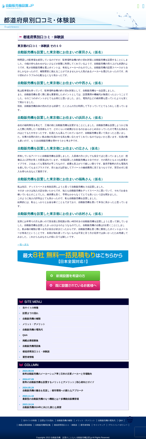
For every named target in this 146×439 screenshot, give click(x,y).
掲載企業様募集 (30, 340)
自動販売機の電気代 (33, 329)
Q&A (25, 335)
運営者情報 (28, 357)
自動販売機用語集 (32, 346)
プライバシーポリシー (118, 425)
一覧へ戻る (23, 244)
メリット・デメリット (34, 324)
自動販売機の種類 (32, 318)
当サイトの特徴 (30, 307)
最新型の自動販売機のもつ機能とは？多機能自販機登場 (51, 397)
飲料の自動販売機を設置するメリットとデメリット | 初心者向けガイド (58, 380)
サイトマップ (99, 425)
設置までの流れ (30, 313)
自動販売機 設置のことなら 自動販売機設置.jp (71, 437)
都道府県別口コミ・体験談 (36, 351)
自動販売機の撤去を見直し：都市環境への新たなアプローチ (53, 389)
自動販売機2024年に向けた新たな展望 (42, 406)
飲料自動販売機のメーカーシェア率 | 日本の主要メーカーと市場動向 (57, 372)
